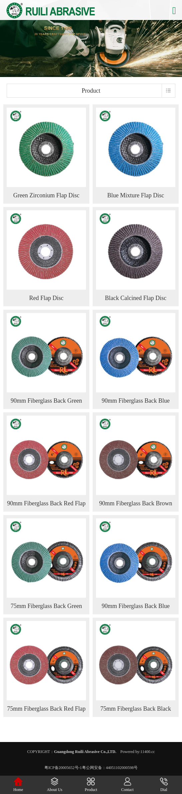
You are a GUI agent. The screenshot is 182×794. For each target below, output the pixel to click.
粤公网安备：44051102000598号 (110, 767)
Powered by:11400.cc (137, 751)
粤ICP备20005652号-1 (63, 767)
